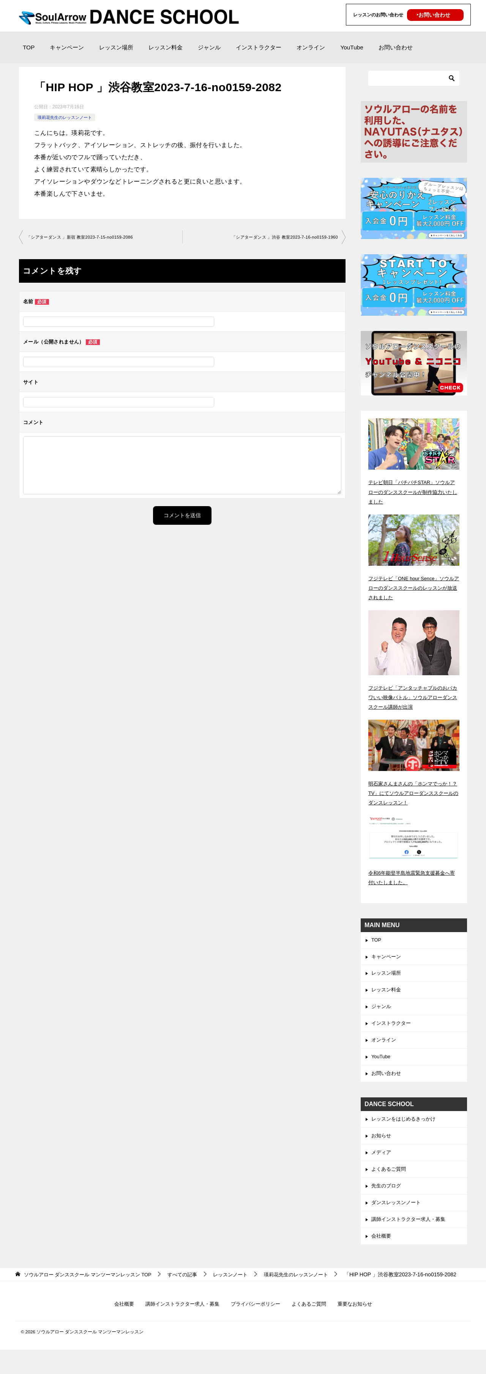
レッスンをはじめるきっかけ (405, 1127)
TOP (29, 47)
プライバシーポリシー (256, 1328)
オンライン (311, 47)
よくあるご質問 (390, 1180)
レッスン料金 (165, 47)
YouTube (351, 47)
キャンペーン (67, 47)
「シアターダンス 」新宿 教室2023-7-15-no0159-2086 (85, 237)
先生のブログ (387, 1197)
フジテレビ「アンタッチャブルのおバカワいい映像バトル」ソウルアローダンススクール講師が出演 (413, 697)
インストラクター (258, 47)
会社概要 (382, 1250)
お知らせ (382, 1144)
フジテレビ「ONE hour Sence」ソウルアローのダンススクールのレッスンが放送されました (413, 587)
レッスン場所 (116, 47)
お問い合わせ (396, 47)
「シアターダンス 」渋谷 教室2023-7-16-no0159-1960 (279, 237)
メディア (382, 1162)
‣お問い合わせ (433, 15)
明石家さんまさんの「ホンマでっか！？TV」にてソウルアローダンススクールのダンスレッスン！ (411, 793)
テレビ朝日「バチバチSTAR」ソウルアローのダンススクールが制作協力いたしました (413, 491)
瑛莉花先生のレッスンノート (67, 117)
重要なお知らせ (361, 1328)
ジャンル (209, 47)
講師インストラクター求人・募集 (411, 1232)
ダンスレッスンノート (397, 1215)
